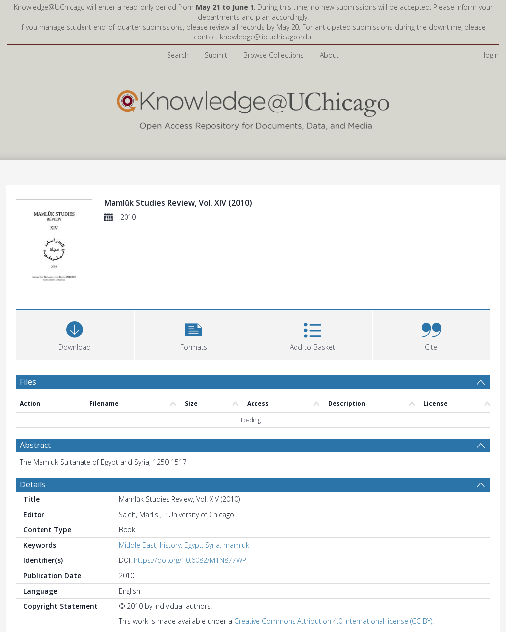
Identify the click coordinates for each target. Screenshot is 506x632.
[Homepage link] (253, 107)
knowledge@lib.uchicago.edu (265, 36)
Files (28, 383)
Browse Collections (273, 55)
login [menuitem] (491, 55)
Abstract (35, 446)
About (329, 55)
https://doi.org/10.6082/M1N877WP (190, 561)
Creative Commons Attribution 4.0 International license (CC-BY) (333, 622)
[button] (194, 335)
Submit (216, 55)
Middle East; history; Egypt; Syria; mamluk (184, 546)
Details (32, 486)
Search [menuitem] (178, 55)
